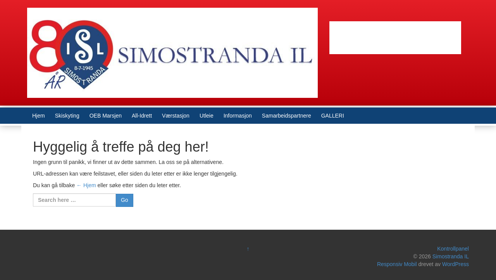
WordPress (455, 264)
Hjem (38, 116)
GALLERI (332, 116)
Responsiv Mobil (397, 264)
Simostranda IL (450, 256)
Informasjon (238, 116)
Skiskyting (67, 116)
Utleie (207, 116)
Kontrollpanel (453, 249)
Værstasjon (175, 116)
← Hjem (86, 185)
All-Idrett (142, 116)
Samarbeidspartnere (286, 116)
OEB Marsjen (106, 116)
